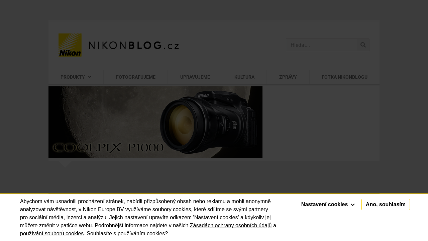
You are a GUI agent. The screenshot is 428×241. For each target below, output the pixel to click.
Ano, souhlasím (386, 204)
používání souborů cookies (52, 233)
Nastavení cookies (328, 204)
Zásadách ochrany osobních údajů (231, 225)
